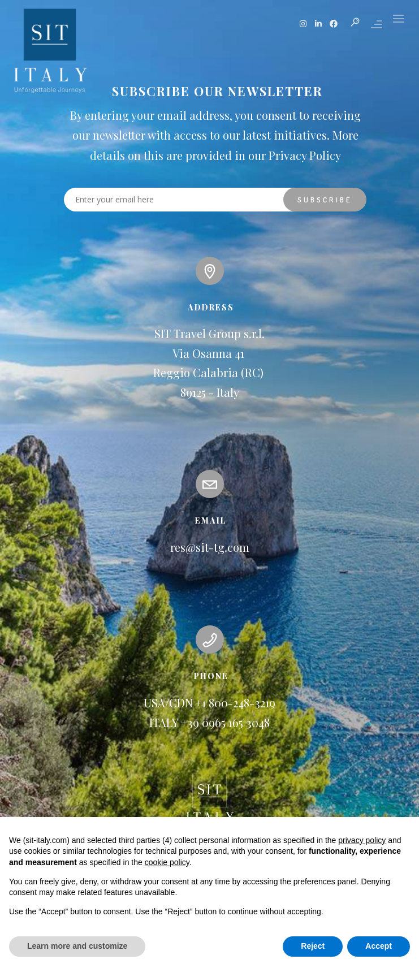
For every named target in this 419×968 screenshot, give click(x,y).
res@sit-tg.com (209, 547)
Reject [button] (313, 945)
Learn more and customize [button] (77, 945)
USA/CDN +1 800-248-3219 (209, 702)
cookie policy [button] (167, 862)
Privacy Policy (305, 155)
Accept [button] (378, 945)
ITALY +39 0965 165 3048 (209, 722)
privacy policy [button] (362, 840)
